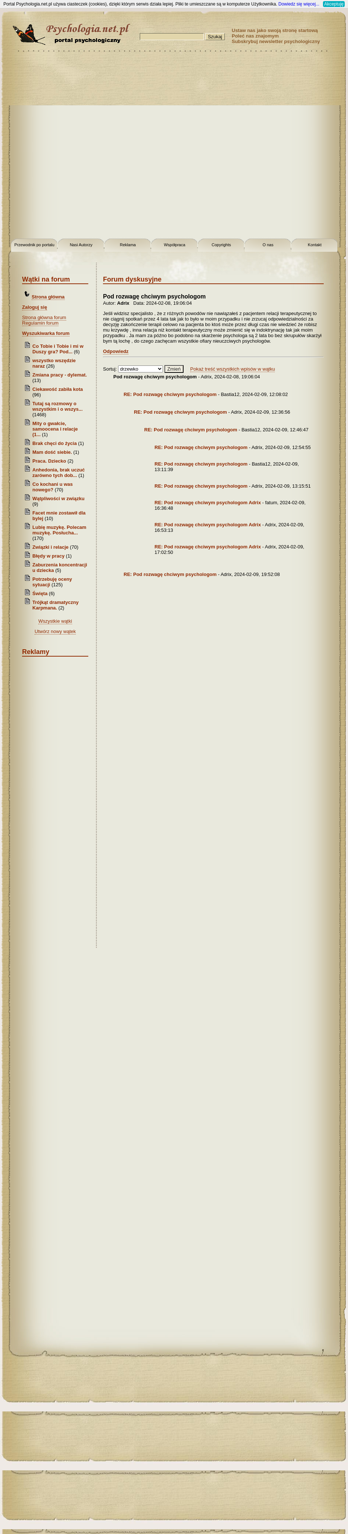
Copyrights (221, 245)
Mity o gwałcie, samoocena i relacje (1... (55, 429)
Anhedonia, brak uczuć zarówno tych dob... (58, 472)
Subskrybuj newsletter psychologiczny (276, 41)
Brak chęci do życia (54, 443)
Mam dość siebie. (52, 452)
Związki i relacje (50, 547)
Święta (39, 593)
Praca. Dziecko (49, 461)
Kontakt (315, 245)
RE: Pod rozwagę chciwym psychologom (170, 394)
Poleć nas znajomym (255, 36)
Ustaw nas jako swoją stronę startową (275, 30)
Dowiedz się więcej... (298, 4)
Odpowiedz (115, 351)
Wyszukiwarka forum (46, 333)
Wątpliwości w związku (58, 498)
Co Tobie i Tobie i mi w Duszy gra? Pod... (58, 348)
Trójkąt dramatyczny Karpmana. (55, 605)
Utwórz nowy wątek (55, 631)
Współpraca (174, 245)
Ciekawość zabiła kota (57, 389)
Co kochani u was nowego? (52, 486)
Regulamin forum (40, 323)
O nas (268, 245)
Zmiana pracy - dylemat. (59, 375)
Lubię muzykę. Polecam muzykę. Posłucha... (59, 530)
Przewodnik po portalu (34, 245)
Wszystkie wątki (55, 621)
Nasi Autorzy (81, 245)
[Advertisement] (87, 146)
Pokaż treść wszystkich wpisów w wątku (232, 369)
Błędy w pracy (48, 556)
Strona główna (48, 297)
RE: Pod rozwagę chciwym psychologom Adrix (208, 502)
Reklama (128, 245)
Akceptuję (334, 4)
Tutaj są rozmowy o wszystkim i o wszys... (57, 406)
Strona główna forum (44, 317)
